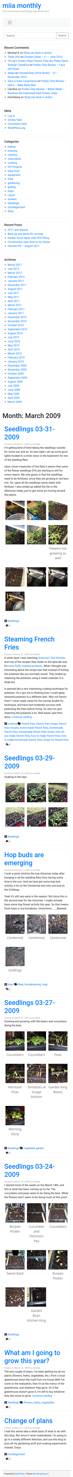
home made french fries (34, 727)
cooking (12, 162)
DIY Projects (15, 166)
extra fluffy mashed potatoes (25, 666)
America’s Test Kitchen (51, 657)
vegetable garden (34, 1148)
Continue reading (23, 717)
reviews (12, 199)
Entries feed (15, 119)
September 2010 (17, 329)
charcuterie (14, 158)
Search (62, 35)
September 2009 (17, 377)
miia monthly (21, 6)
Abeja (11, 73)
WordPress (20, 1474)
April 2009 (14, 397)
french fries (28, 723)
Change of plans (28, 1421)
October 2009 (16, 373)
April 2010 (14, 349)
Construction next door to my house (29, 242)
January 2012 (16, 281)
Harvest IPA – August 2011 (24, 246)
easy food (13, 171)
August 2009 (15, 381)
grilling (12, 187)
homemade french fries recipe (36, 731)
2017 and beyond (18, 229)
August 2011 (15, 289)
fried (10, 179)
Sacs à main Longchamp (22, 81)
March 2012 (15, 272)
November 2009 (17, 369)
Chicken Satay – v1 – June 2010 (43, 56)
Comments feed (17, 123)
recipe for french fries (56, 739)
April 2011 (14, 301)
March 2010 (15, 353)
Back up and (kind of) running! (25, 234)
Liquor (11, 195)
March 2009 (15, 401)
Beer (20, 984)
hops (10, 191)
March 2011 (15, 305)
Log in (11, 115)
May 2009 (13, 393)
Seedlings (13, 203)
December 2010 (17, 317)
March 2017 (15, 264)
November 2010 (17, 321)
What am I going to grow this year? (32, 1357)
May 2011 (13, 297)
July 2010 (13, 337)
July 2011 (13, 293)
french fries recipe (47, 723)
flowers (28, 1402)
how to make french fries (45, 735)
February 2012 (16, 277)
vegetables (48, 1402)
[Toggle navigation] (9, 22)
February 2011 (16, 309)
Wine (10, 211)
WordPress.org (16, 128)
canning (12, 154)
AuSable (36, 444)
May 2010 (13, 345)
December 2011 (17, 285)
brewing (12, 150)
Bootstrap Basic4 (40, 1474)
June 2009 (14, 389)
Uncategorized (16, 207)
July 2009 (13, 385)
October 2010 (16, 325)
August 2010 (15, 333)
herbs (37, 1402)
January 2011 (16, 313)
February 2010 (16, 357)
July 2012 (13, 268)
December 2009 (17, 365)
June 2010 (14, 341)
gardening (13, 183)
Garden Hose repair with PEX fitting (28, 238)
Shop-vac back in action (38, 52)
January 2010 (16, 361)
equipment (14, 175)
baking (12, 146)
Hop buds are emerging (24, 859)
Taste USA (14, 56)
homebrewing (33, 984)
